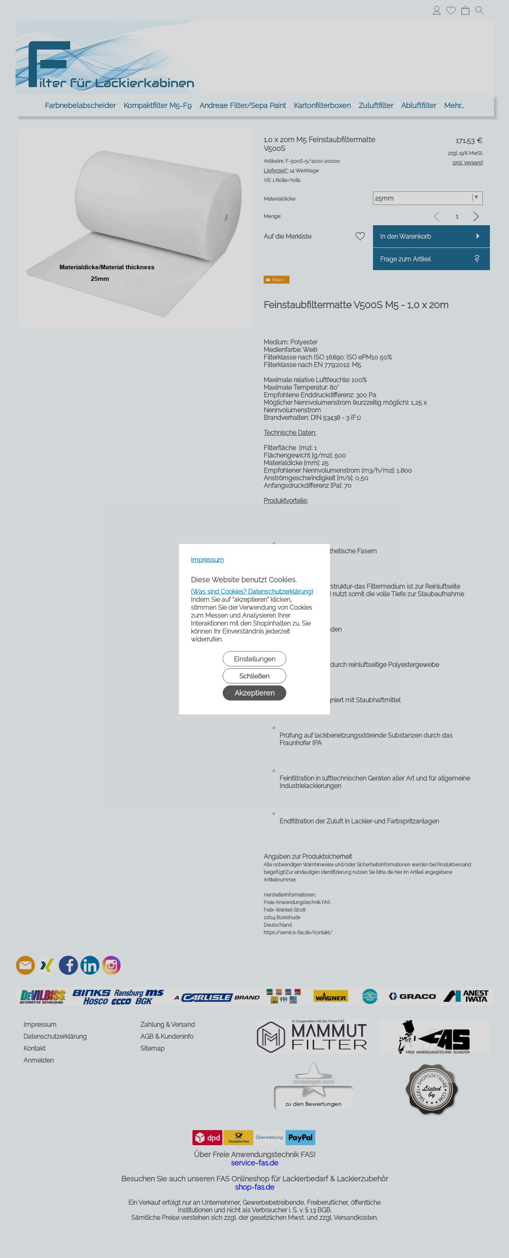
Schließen (254, 676)
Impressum (207, 559)
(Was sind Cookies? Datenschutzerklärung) (252, 591)
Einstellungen (255, 659)
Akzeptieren (254, 692)
